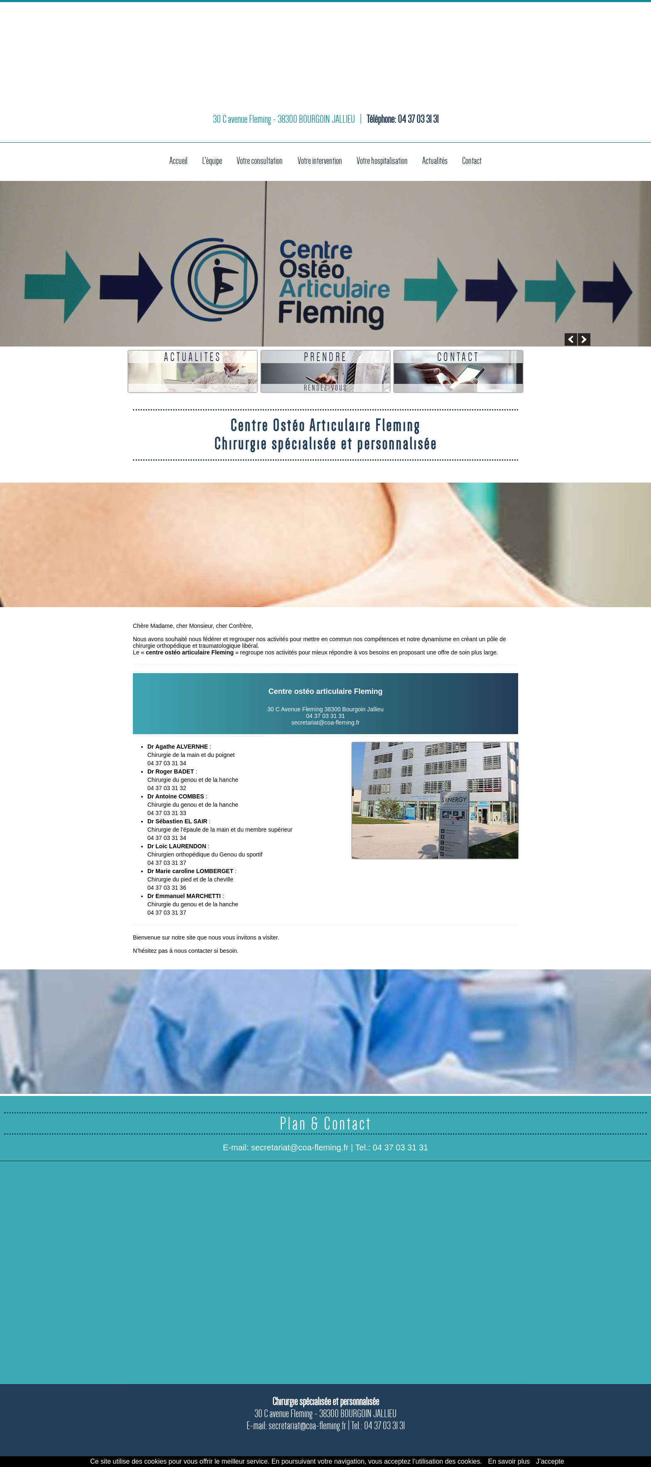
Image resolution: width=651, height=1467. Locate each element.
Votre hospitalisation (386, 160)
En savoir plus (509, 1461)
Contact (480, 160)
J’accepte (550, 1461)
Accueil (170, 160)
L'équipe (204, 160)
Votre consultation (255, 160)
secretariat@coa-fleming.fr (325, 722)
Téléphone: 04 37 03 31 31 (402, 126)
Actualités (442, 160)
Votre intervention (319, 160)
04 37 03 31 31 (400, 1147)
